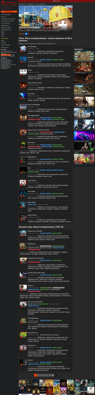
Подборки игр (5, 25)
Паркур (53, 306)
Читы (2, 36)
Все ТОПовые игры (31, 43)
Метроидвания (62, 76)
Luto (29, 166)
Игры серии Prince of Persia (84, 106)
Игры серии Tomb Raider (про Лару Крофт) (83, 151)
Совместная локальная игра (83, 83)
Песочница (30, 53)
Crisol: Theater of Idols (35, 82)
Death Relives (32, 155)
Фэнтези (30, 275)
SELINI (30, 70)
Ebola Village (31, 200)
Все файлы (74, 393)
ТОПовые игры (41, 51)
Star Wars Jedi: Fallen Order (36, 267)
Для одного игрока (5, 59)
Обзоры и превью (6, 27)
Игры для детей (80, 163)
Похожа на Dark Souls (52, 275)
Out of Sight (31, 189)
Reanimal (30, 57)
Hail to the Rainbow (34, 103)
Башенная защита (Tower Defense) (83, 60)
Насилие (47, 161)
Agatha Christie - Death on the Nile (38, 128)
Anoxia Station (32, 210)
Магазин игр (4, 38)
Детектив (48, 136)
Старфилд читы (5, 47)
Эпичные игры (80, 129)
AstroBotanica (32, 46)
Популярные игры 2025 (7, 21)
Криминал (39, 136)
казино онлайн (5, 45)
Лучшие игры (25, 393)
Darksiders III (32, 335)
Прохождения (37, 393)
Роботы (40, 110)
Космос (44, 275)
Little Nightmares (33, 310)
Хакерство (41, 99)
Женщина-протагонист (6, 61)
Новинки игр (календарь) (8, 19)
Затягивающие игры (82, 118)
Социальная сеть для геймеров (9, 2)
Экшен (2, 51)
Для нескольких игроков (42, 65)
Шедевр (34, 249)
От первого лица (5, 65)
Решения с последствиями (34, 290)
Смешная (66, 329)
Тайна (65, 65)
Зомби (66, 206)
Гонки (6, 56)
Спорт (13, 54)
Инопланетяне (43, 53)
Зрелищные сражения (82, 72)
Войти (9, 12)
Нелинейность (37, 78)
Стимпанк (52, 249)
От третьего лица (32, 65)
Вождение (30, 331)
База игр (3, 16)
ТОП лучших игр (5, 23)
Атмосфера (57, 63)
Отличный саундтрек (46, 122)
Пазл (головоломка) (6, 54)
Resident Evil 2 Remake (35, 226)
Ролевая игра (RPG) (5, 52)
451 (53, 362)
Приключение (8, 51)
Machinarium (32, 239)
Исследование (65, 51)
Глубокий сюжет (5, 68)
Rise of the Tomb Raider (35, 296)
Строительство (45, 217)
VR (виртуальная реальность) (50, 263)
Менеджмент (53, 217)
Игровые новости (6, 14)
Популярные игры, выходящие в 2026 (46, 43)
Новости (49, 393)
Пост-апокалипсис (5, 62)
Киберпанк (30, 78)
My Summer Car (33, 322)
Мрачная (61, 65)
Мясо (27, 151)
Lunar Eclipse (32, 178)
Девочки (26, 291)
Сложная (30, 99)
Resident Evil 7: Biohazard (36, 253)
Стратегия (13, 52)
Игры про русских (81, 95)
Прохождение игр (6, 29)
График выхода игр (26, 394)
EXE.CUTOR (31, 93)
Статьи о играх (50, 394)
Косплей (3, 43)
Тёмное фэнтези (44, 343)
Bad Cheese (31, 141)
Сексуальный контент (6, 63)
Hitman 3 (30, 347)
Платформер (11, 56)
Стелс (57, 65)
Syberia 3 (30, 280)
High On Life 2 (56, 1)
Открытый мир (4, 64)
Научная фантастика (6, 67)
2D (31, 249)
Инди (14, 64)
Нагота (10, 64)
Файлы (3, 34)
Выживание (36, 53)
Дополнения (75, 394)
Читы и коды (37, 394)
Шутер (2, 56)
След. (55, 362)
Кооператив (52, 65)
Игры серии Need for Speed (84, 141)
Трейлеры (61, 394)
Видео (3, 32)
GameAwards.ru (23, 4)
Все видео (61, 393)
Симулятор (3, 53)
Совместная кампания (42, 124)
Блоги (3, 40)
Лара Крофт (59, 306)
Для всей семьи (40, 249)
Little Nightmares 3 (34, 114)
